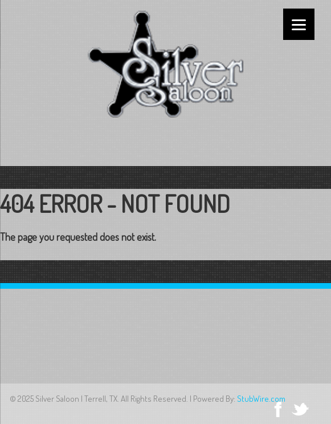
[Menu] (298, 24)
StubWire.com (261, 398)
